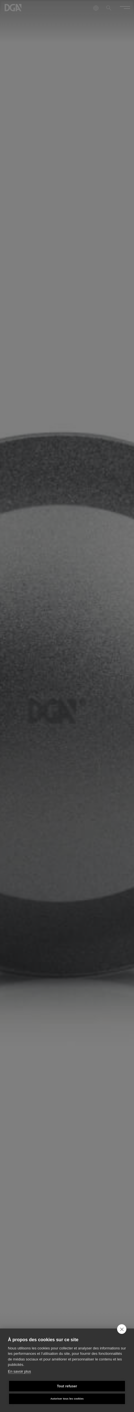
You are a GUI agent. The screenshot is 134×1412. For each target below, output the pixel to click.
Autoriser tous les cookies (67, 1398)
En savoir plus (19, 1371)
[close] (121, 1329)
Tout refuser (67, 1386)
